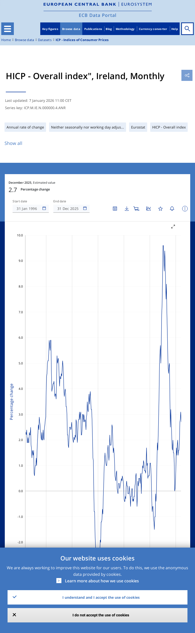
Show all (13, 143)
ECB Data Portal (97, 15)
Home (6, 40)
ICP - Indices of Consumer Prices (82, 40)
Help (174, 29)
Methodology (125, 29)
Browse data (71, 29)
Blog (109, 29)
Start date (20, 201)
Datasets (45, 40)
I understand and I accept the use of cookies (101, 597)
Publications (93, 29)
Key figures (50, 29)
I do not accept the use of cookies (101, 615)
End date (59, 201)
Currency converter (153, 29)
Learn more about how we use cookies (102, 581)
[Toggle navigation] (7, 28)
